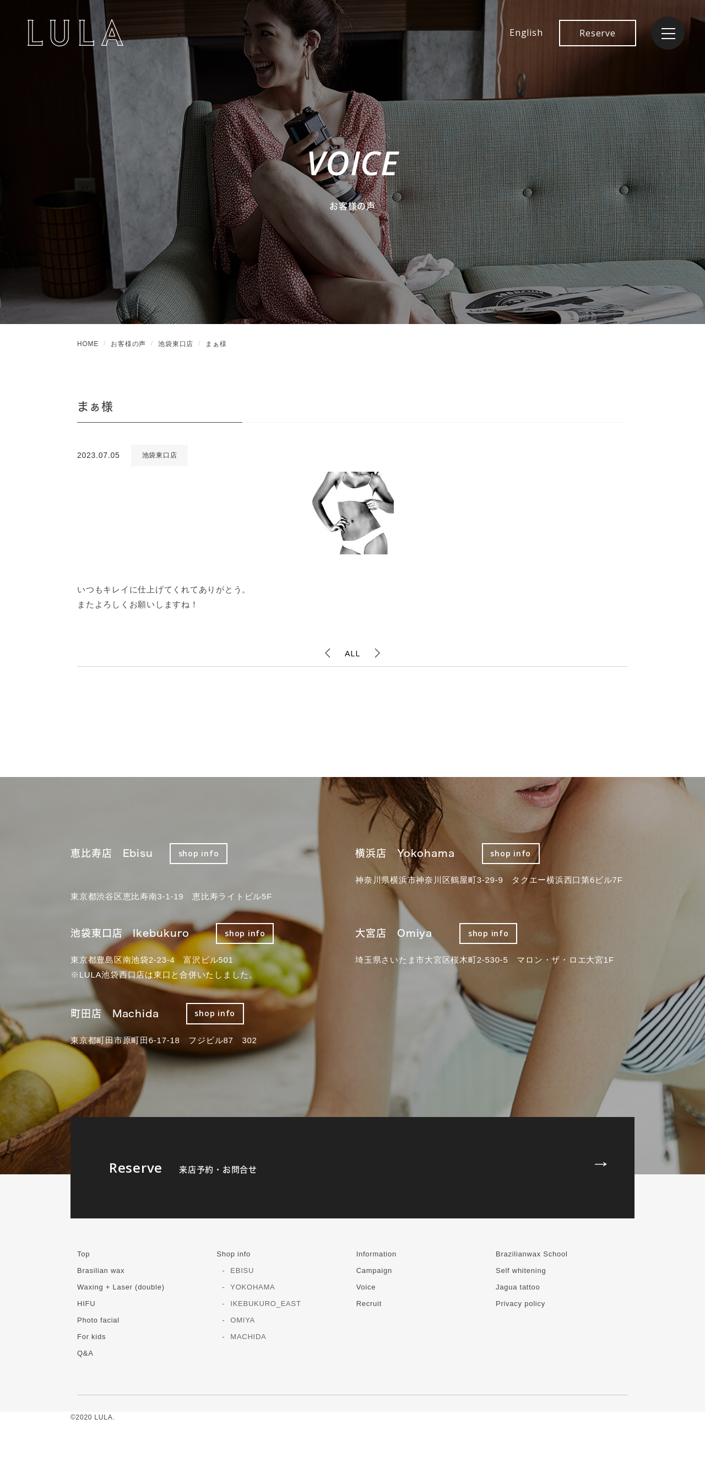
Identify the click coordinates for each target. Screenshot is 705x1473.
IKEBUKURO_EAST (265, 1303)
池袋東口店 (159, 455)
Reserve (597, 33)
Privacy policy (520, 1303)
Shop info (233, 1254)
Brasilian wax (100, 1270)
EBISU (242, 1270)
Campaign (374, 1270)
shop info (198, 853)
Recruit (369, 1303)
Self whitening (521, 1270)
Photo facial (98, 1320)
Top (83, 1254)
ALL (352, 653)
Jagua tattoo (518, 1287)
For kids (91, 1336)
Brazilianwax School (532, 1254)
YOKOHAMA (252, 1287)
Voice (366, 1287)
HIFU (86, 1303)
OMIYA (242, 1320)
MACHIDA (248, 1336)
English (526, 32)
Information (376, 1254)
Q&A (85, 1353)
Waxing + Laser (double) (121, 1287)
